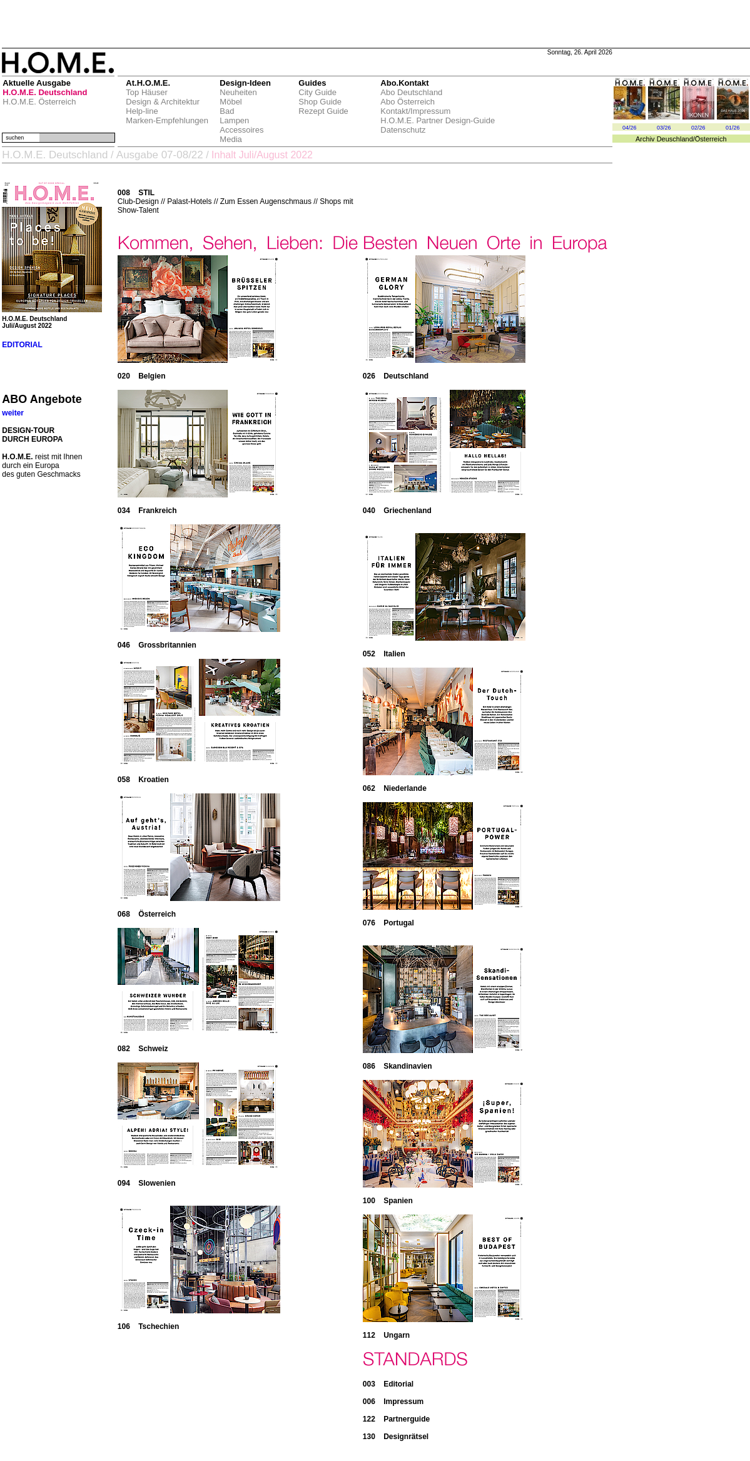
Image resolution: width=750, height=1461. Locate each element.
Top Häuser (146, 92)
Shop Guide (320, 101)
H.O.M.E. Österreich (39, 101)
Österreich (711, 139)
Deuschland (675, 139)
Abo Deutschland (411, 92)
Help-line (142, 111)
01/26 (733, 128)
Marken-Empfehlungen (167, 120)
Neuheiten (238, 92)
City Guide (317, 92)
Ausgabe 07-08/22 (159, 155)
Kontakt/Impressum (415, 111)
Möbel (230, 101)
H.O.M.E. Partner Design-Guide (437, 120)
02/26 (698, 128)
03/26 (664, 128)
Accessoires (241, 130)
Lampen (234, 120)
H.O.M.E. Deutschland (45, 92)
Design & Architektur (163, 101)
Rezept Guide (323, 111)
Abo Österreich (407, 101)
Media (230, 139)
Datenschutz (402, 130)
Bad (227, 111)
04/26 (629, 128)
